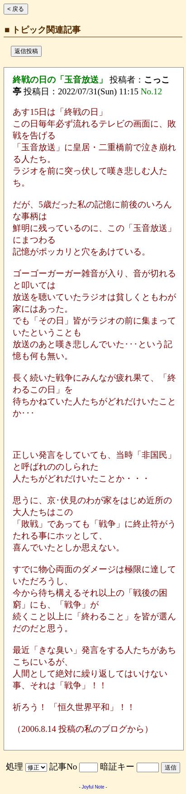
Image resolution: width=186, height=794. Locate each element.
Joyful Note (92, 786)
